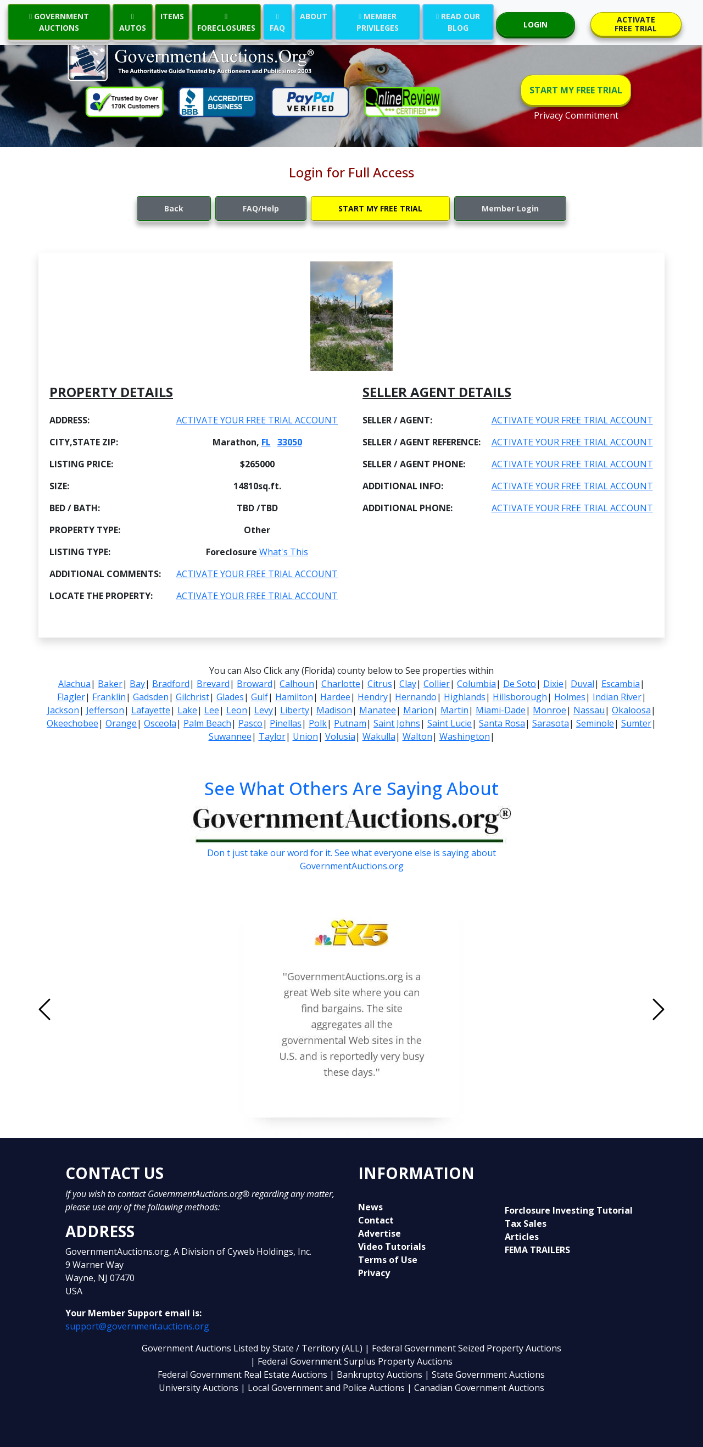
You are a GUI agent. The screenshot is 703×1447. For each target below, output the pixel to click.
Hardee (335, 697)
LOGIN (535, 24)
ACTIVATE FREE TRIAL (636, 23)
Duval (582, 684)
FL (266, 442)
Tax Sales (525, 1223)
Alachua (74, 684)
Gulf (259, 697)
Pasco (250, 723)
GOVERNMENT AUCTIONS (59, 22)
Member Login (510, 208)
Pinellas (286, 723)
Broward (254, 684)
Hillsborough (520, 697)
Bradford (170, 684)
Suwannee (230, 736)
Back (173, 208)
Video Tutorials (392, 1247)
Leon (236, 710)
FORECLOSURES (226, 22)
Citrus (379, 684)
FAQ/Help (261, 208)
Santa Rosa (502, 723)
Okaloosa (631, 710)
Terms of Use (387, 1260)
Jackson (63, 710)
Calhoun (297, 684)
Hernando (416, 697)
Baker (110, 684)
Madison (334, 710)
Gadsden (151, 697)
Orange (121, 723)
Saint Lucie (449, 723)
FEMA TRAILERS (537, 1250)
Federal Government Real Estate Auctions (242, 1374)
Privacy (374, 1273)
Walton (417, 736)
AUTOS (132, 22)
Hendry (373, 697)
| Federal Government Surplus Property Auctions (351, 1361)
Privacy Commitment (576, 115)
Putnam (350, 723)
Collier (436, 684)
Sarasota (550, 723)
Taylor (272, 736)
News (370, 1207)
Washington (464, 736)
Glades (230, 697)
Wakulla (378, 736)
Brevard (213, 684)
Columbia (476, 684)
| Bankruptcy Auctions (377, 1374)
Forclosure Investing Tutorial (569, 1210)
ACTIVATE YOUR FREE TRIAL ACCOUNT (257, 420)
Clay (407, 684)
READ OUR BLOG (458, 22)
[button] (91, 1009)
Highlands (465, 697)
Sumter (636, 723)
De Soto (519, 684)
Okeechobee (72, 723)
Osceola (160, 723)
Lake (187, 710)
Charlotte (340, 684)
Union (305, 736)
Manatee (377, 710)
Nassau (589, 710)
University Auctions (200, 1388)
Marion (418, 710)
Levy (263, 710)
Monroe (549, 710)
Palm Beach (207, 723)
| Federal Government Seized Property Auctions (463, 1348)
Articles (522, 1237)
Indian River (617, 697)
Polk (318, 723)
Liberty (294, 710)
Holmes (569, 697)
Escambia (620, 684)
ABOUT (313, 16)
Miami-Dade (501, 710)
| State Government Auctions (485, 1374)
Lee (211, 710)
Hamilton (294, 697)
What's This (283, 552)
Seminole (595, 723)
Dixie (553, 684)
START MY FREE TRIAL (575, 90)
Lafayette (150, 710)
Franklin (109, 697)
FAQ (277, 22)
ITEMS (172, 16)
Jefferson (105, 710)
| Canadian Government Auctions (475, 1388)
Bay (137, 684)
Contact (376, 1220)
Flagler (71, 697)
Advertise (379, 1233)
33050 (289, 442)
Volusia (340, 736)
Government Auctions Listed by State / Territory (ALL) (253, 1348)
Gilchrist (192, 697)
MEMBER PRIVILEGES (377, 22)
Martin (454, 710)
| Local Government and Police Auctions (323, 1388)
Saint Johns (396, 723)
